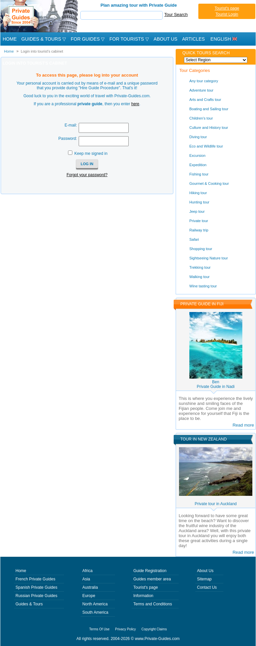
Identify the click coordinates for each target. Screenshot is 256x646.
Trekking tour (200, 267)
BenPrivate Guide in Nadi (215, 384)
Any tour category (203, 81)
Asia (86, 579)
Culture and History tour (208, 128)
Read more (243, 425)
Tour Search (176, 14)
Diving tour (198, 137)
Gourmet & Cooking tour (209, 183)
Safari (194, 239)
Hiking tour (198, 193)
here (135, 104)
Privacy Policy (125, 629)
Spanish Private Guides (36, 587)
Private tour (198, 221)
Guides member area (152, 579)
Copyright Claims (154, 629)
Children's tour (201, 118)
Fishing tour (198, 174)
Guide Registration (149, 570)
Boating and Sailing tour (208, 109)
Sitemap (204, 579)
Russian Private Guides (36, 595)
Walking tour (199, 277)
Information (143, 595)
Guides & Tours (29, 604)
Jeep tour (197, 211)
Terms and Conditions (152, 604)
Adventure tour (201, 90)
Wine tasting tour (203, 286)
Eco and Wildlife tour (206, 146)
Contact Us (207, 587)
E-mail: (71, 125)
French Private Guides (35, 579)
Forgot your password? (87, 174)
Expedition (197, 165)
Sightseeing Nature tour (208, 258)
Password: (67, 138)
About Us (165, 39)
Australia (90, 587)
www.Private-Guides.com (157, 638)
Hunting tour (199, 202)
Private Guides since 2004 (39, 16)
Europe (88, 595)
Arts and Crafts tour (205, 100)
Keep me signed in (90, 153)
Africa (87, 570)
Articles (193, 39)
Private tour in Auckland (216, 503)
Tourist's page (227, 8)
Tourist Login (226, 14)
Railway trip (198, 230)
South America (95, 612)
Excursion (197, 156)
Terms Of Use (99, 629)
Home (10, 39)
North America (95, 604)
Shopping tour (200, 249)
